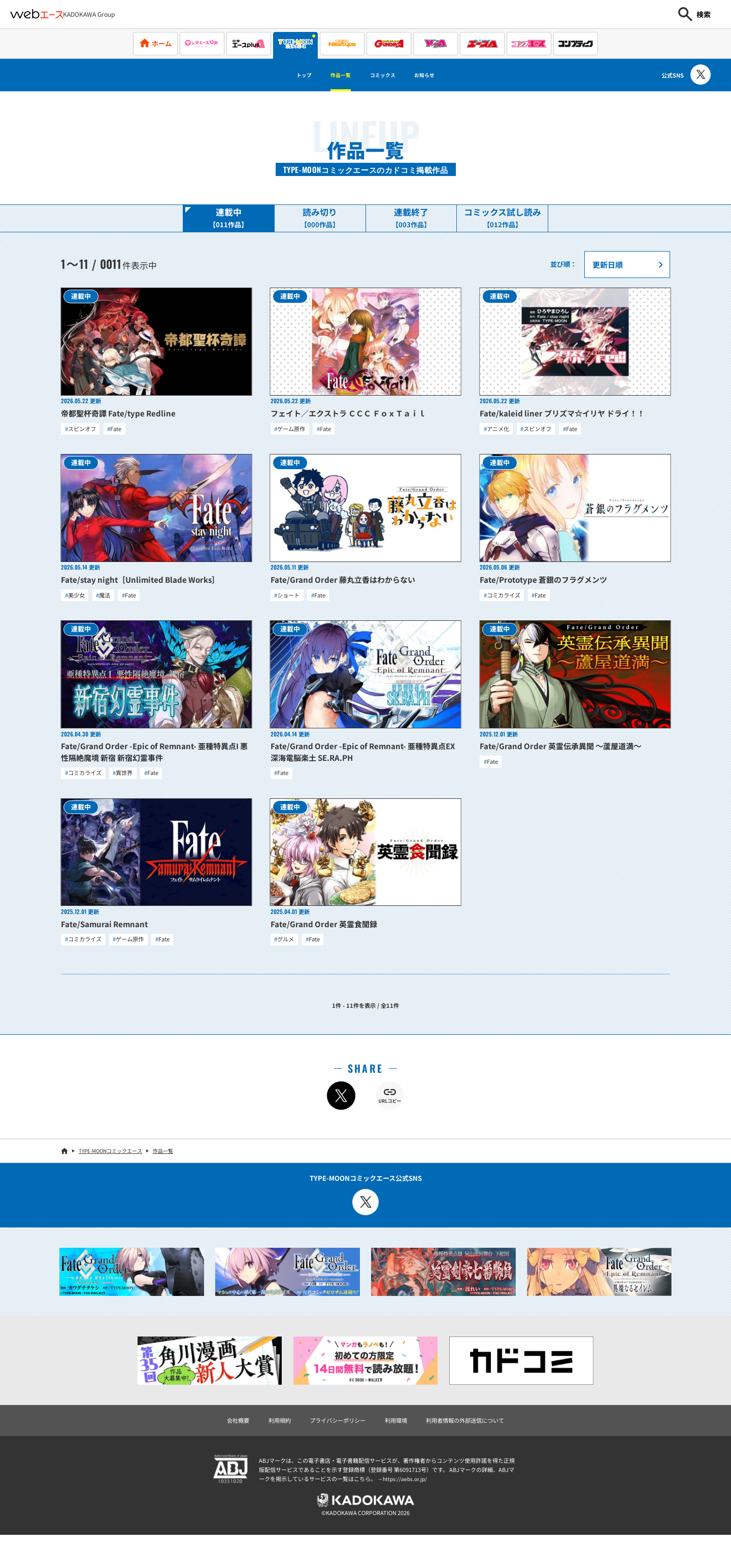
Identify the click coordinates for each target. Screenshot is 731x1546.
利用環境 (398, 1428)
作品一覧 (331, 75)
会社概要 (222, 1428)
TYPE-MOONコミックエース (110, 1158)
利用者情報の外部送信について (476, 1428)
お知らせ (442, 75)
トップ (284, 75)
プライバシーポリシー (333, 1428)
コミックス (387, 75)
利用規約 (267, 1428)
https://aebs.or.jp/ (406, 1488)
